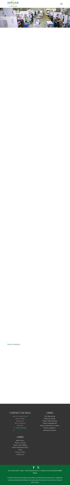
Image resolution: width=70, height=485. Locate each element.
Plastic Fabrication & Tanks (49, 425)
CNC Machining (49, 416)
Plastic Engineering (50, 423)
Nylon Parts (20, 440)
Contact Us (20, 454)
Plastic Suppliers (50, 428)
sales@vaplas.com (21, 430)
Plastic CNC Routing (50, 421)
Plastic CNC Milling (20, 445)
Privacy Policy (20, 452)
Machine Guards (49, 418)
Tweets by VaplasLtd (13, 344)
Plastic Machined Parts (20, 447)
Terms (20, 450)
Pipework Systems (49, 430)
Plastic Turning (20, 443)
